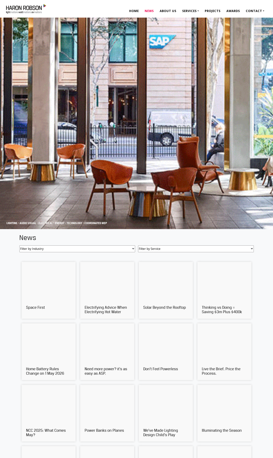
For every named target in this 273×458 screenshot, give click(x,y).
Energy (60, 223)
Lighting (11, 223)
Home (134, 11)
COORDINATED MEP (95, 223)
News (149, 11)
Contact (254, 11)
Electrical (45, 223)
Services (189, 11)
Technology (74, 223)
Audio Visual (28, 223)
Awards (233, 11)
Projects (213, 11)
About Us (168, 11)
